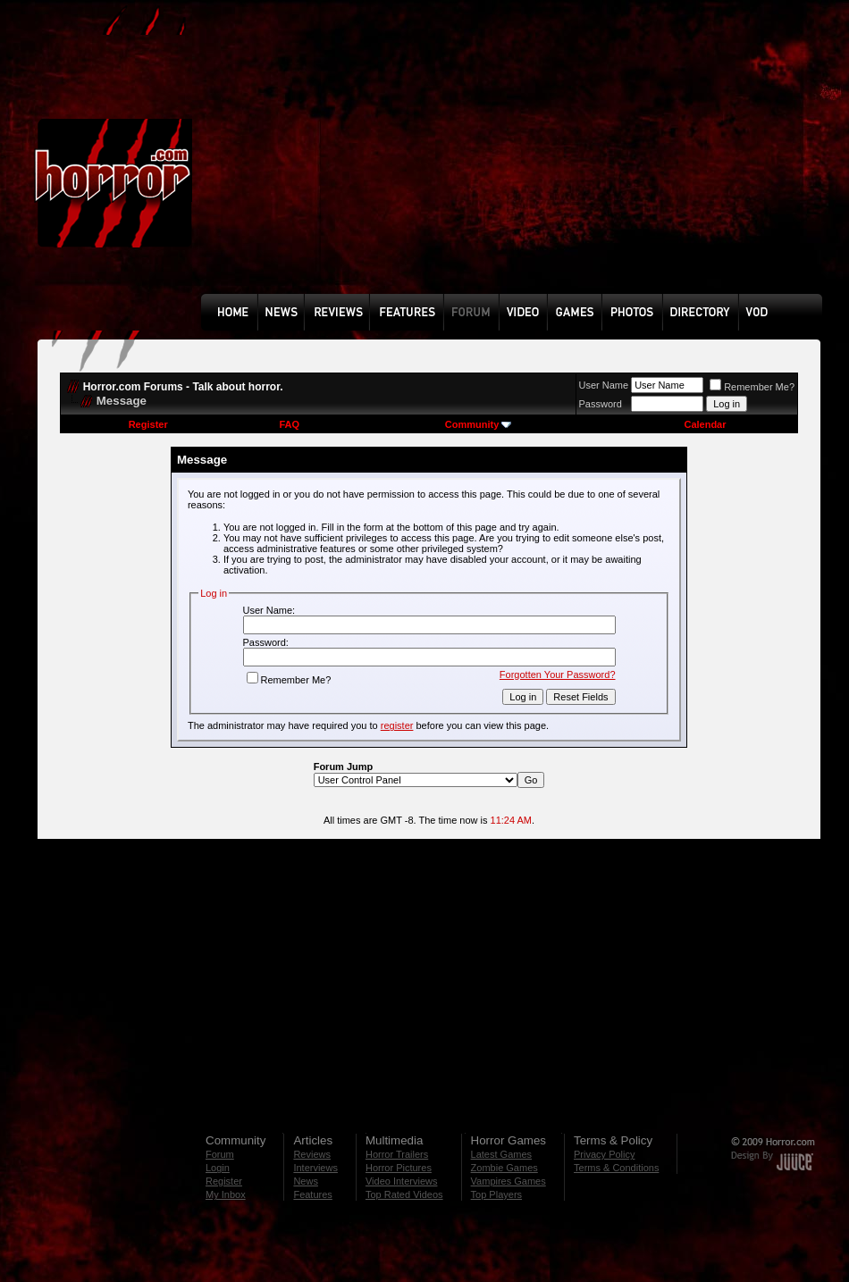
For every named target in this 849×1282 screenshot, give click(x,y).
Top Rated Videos (404, 1194)
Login (218, 1167)
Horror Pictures (399, 1167)
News (305, 1181)
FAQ (289, 424)
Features (312, 1194)
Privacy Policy (604, 1154)
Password (600, 403)
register (397, 725)
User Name (604, 385)
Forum (220, 1154)
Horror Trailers (397, 1154)
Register (148, 424)
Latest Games (501, 1154)
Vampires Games (508, 1181)
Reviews (312, 1154)
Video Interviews (402, 1181)
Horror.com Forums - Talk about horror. (183, 387)
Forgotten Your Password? (558, 674)
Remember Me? (752, 386)
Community (478, 424)
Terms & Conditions (616, 1167)
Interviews (315, 1167)
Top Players (496, 1194)
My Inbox (226, 1194)
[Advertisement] (439, 160)
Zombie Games (504, 1167)
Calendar (705, 424)
